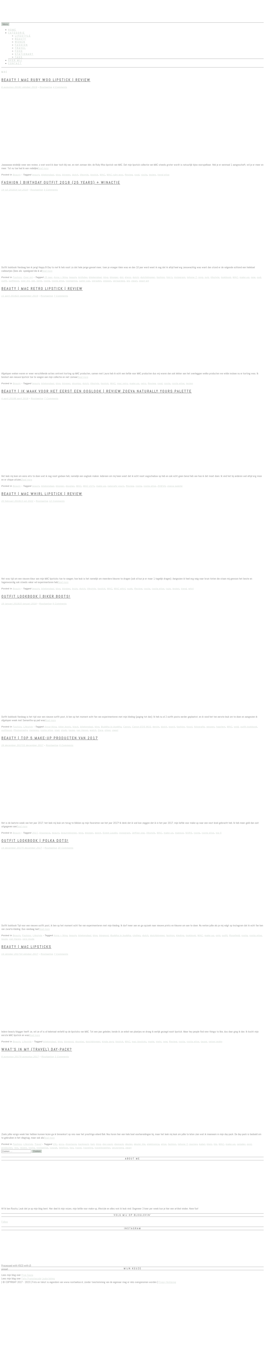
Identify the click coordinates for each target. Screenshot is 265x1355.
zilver (108, 730)
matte (151, 1041)
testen (152, 174)
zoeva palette (175, 486)
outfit (4, 281)
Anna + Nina (61, 277)
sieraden (97, 281)
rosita (144, 174)
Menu (5, 24)
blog (58, 174)
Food (19, 51)
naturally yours (115, 486)
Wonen (20, 41)
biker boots (64, 726)
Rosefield (234, 935)
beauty (36, 174)
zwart (134, 281)
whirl (191, 588)
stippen (107, 281)
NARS (188, 833)
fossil (189, 726)
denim (155, 726)
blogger (66, 174)
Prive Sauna (27, 1275)
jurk (207, 277)
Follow (4, 1222)
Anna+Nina (50, 726)
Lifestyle (23, 35)
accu (61, 1144)
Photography (21, 730)
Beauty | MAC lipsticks (26, 946)
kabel (202, 1144)
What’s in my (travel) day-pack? (36, 1049)
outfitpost (14, 281)
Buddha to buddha (111, 726)
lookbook (226, 277)
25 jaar (48, 277)
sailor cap (84, 281)
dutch (75, 174)
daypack (119, 1144)
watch (93, 730)
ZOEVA (162, 486)
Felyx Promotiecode (31, 1278)
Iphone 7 (192, 277)
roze (168, 588)
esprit (172, 726)
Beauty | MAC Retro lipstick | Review (42, 288)
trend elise (164, 174)
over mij (25, 281)
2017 (35, 833)
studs (64, 730)
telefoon (63, 1147)
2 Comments (62, 1056)
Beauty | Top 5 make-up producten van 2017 (49, 738)
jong (200, 277)
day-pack (107, 1144)
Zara (100, 730)
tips (72, 1147)
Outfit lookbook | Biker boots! (35, 596)
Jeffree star (138, 833)
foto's (169, 277)
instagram (179, 277)
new (253, 277)
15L (55, 1144)
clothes (137, 935)
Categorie (16, 32)
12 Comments (57, 501)
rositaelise (72, 281)
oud (259, 277)
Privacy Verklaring (167, 1282)
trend (184, 588)
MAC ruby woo (115, 174)
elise (163, 1144)
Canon (126, 726)
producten (7, 1147)
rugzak (53, 1147)
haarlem (220, 726)
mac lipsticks (139, 1041)
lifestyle (84, 174)
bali (92, 1144)
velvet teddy (215, 1041)
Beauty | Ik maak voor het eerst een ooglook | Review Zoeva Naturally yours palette (96, 391)
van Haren (82, 730)
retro (143, 383)
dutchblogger (147, 277)
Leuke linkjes (48, 1278)
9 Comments (60, 603)
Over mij (15, 60)
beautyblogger (69, 833)
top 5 (219, 833)
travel (78, 1147)
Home (12, 29)
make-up (244, 277)
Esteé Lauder (110, 833)
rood (136, 174)
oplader (241, 1144)
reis (16, 1147)
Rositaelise (46, 87)
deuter (128, 1144)
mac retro (122, 383)
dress (128, 277)
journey (193, 1144)
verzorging (118, 1147)
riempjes (34, 730)
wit (128, 281)
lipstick (94, 174)
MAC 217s (89, 486)
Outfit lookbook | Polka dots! (35, 840)
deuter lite (139, 1144)
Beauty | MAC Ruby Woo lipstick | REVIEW (45, 79)
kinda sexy (108, 1041)
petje (39, 281)
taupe (72, 730)
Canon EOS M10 (141, 726)
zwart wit (144, 281)
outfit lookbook (248, 726)
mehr (159, 1041)
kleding (180, 935)
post (249, 1144)
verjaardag (119, 281)
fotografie (199, 726)
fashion (160, 277)
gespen (211, 726)
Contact (15, 63)
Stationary (24, 54)
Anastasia (44, 833)
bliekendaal (47, 174)
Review (129, 174)
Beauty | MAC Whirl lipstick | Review (41, 493)
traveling (88, 1147)
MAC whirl (120, 588)
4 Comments (60, 87)
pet (33, 281)
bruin (75, 588)
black (75, 726)
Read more (43, 168)
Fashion (21, 44)
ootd (236, 726)
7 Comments (61, 296)
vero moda (28, 939)
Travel (20, 48)
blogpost (104, 935)
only (218, 935)
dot (121, 277)
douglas (76, 383)
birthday (82, 277)
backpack (83, 1144)
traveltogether (102, 1147)
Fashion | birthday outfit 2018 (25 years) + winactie (60, 182)
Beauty (20, 38)
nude (130, 588)
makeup (179, 833)
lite (215, 1144)
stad (57, 730)
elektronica (153, 1144)
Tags (19, 57)
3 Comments (51, 189)
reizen (23, 1147)
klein (209, 1144)
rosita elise (58, 281)
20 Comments (65, 848)
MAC (102, 174)
